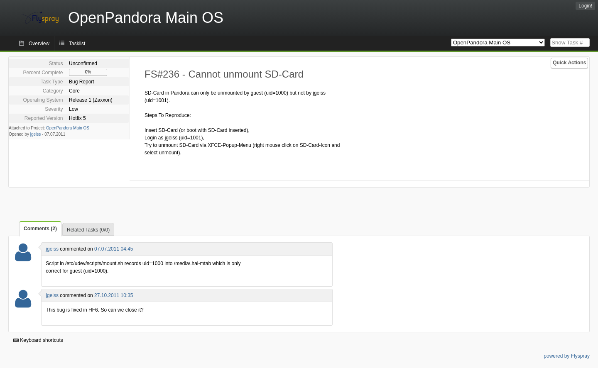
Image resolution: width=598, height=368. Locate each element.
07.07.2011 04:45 (113, 249)
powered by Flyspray (567, 356)
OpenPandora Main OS (67, 128)
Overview (39, 43)
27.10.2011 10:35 (113, 295)
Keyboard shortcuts (38, 340)
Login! (585, 6)
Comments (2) (40, 229)
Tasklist (77, 43)
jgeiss (35, 134)
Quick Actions (569, 63)
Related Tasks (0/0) (88, 230)
